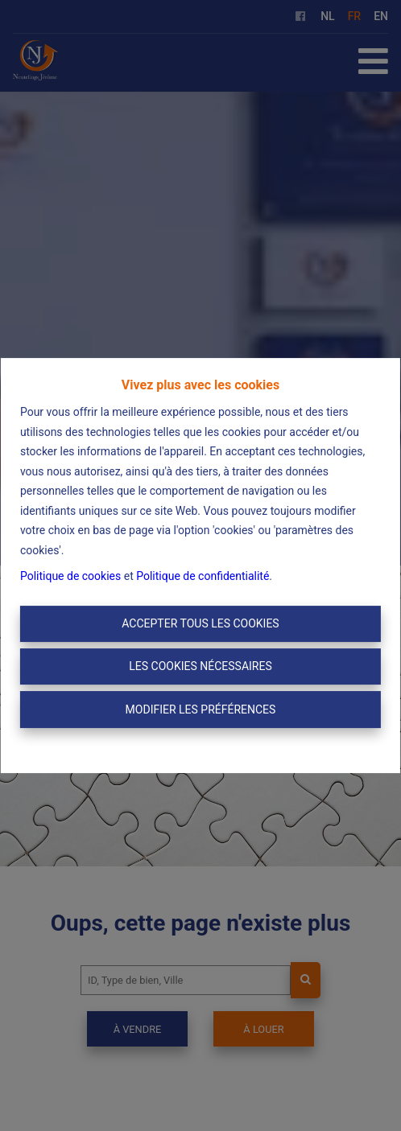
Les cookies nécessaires (200, 666)
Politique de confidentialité (202, 576)
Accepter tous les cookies (200, 623)
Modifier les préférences (201, 709)
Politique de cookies (70, 576)
